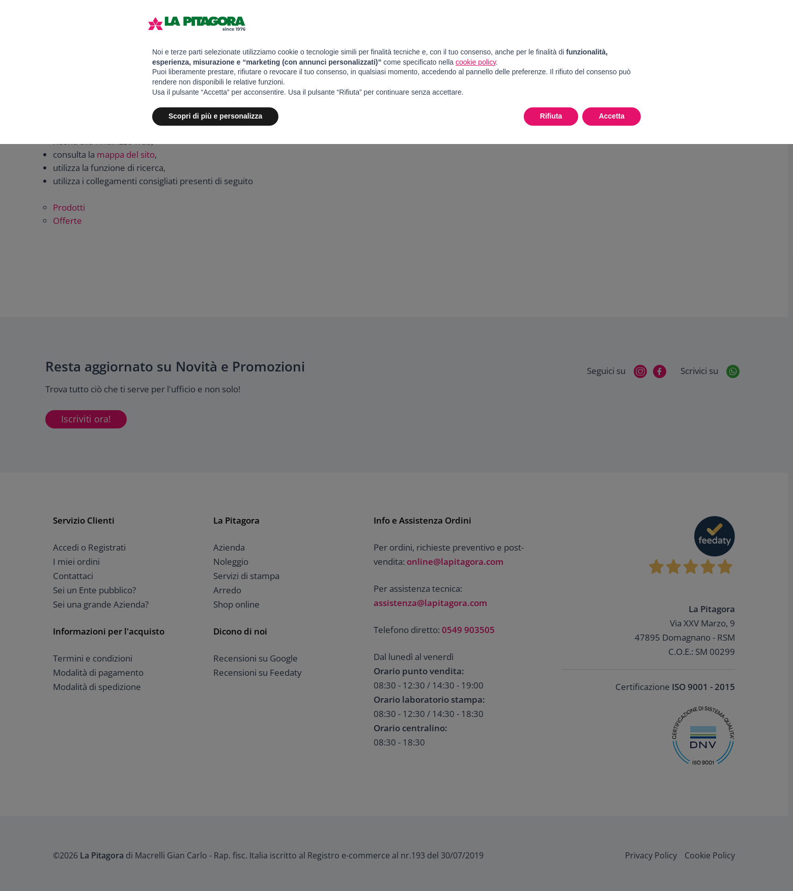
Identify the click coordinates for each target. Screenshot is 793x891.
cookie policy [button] (476, 62)
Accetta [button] (612, 116)
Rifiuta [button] (551, 116)
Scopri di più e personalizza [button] (215, 116)
